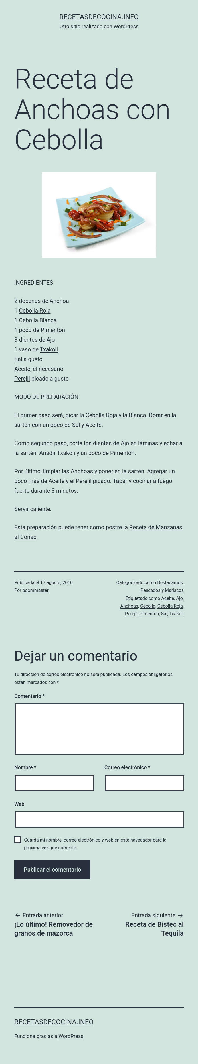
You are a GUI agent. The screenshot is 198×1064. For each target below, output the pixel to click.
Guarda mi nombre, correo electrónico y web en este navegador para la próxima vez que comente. (95, 843)
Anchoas (129, 606)
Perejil (22, 378)
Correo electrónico (127, 767)
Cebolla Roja (34, 310)
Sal (18, 359)
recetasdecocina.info (99, 17)
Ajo (51, 339)
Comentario (29, 696)
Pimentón (53, 330)
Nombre (25, 767)
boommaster (36, 590)
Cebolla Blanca (37, 320)
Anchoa (59, 300)
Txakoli (49, 349)
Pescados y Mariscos (162, 590)
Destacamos (170, 582)
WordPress (70, 1036)
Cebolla (147, 606)
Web (19, 804)
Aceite (22, 368)
